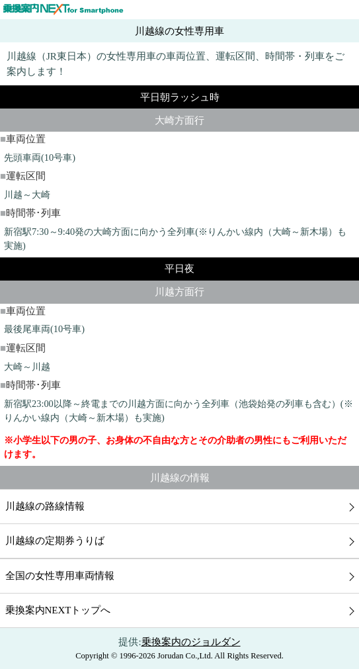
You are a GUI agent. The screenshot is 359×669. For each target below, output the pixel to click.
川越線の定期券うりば (54, 540)
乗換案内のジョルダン (191, 642)
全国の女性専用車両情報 (59, 575)
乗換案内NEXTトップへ (58, 610)
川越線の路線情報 (45, 506)
